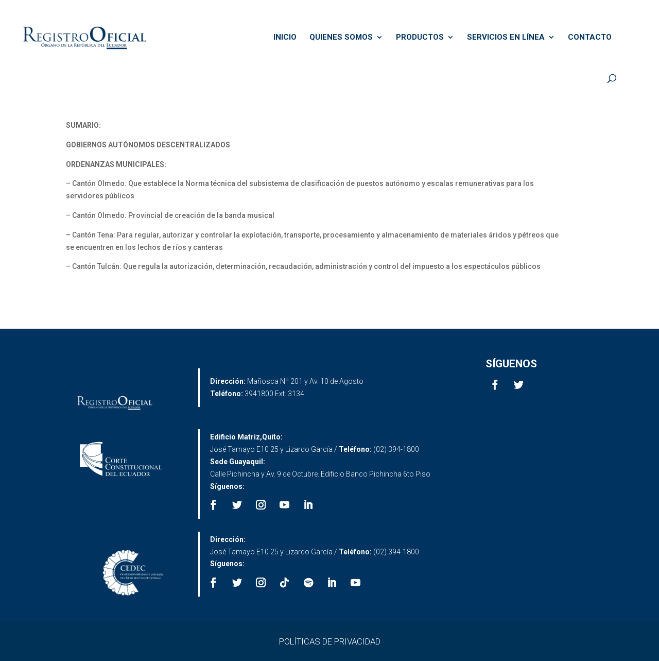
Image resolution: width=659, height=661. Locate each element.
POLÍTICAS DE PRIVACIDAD (329, 641)
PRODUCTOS (420, 37)
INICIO (285, 37)
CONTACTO (590, 37)
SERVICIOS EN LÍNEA (506, 37)
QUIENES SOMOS (341, 37)
